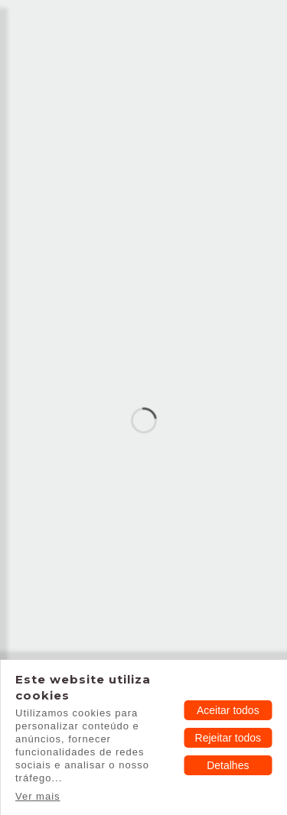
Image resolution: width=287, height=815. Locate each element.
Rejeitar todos (228, 738)
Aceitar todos (228, 710)
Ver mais (37, 796)
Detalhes (228, 765)
